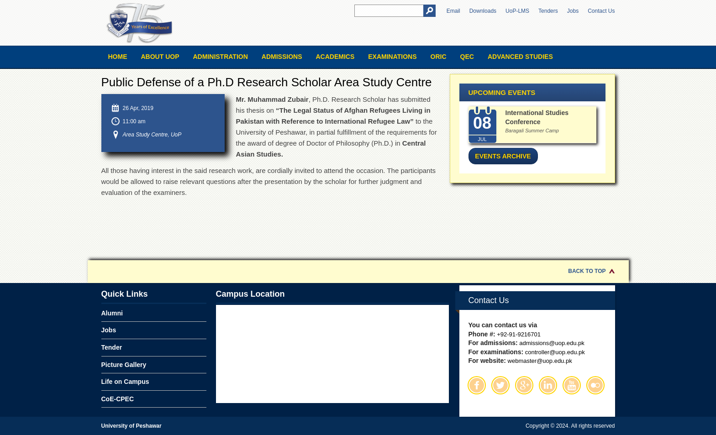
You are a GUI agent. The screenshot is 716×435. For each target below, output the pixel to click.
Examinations (392, 56)
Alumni (112, 313)
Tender (111, 347)
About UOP (160, 56)
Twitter (500, 385)
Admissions (282, 56)
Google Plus (524, 385)
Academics (335, 56)
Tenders (548, 11)
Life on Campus (125, 381)
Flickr (595, 385)
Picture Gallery (124, 364)
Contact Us (601, 11)
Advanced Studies (520, 56)
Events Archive (503, 156)
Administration (220, 56)
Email (453, 11)
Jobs (573, 11)
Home (117, 56)
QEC (467, 56)
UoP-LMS (517, 11)
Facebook (477, 385)
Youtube (571, 385)
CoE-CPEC (117, 399)
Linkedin (548, 385)
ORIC (439, 56)
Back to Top (586, 271)
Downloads (482, 11)
